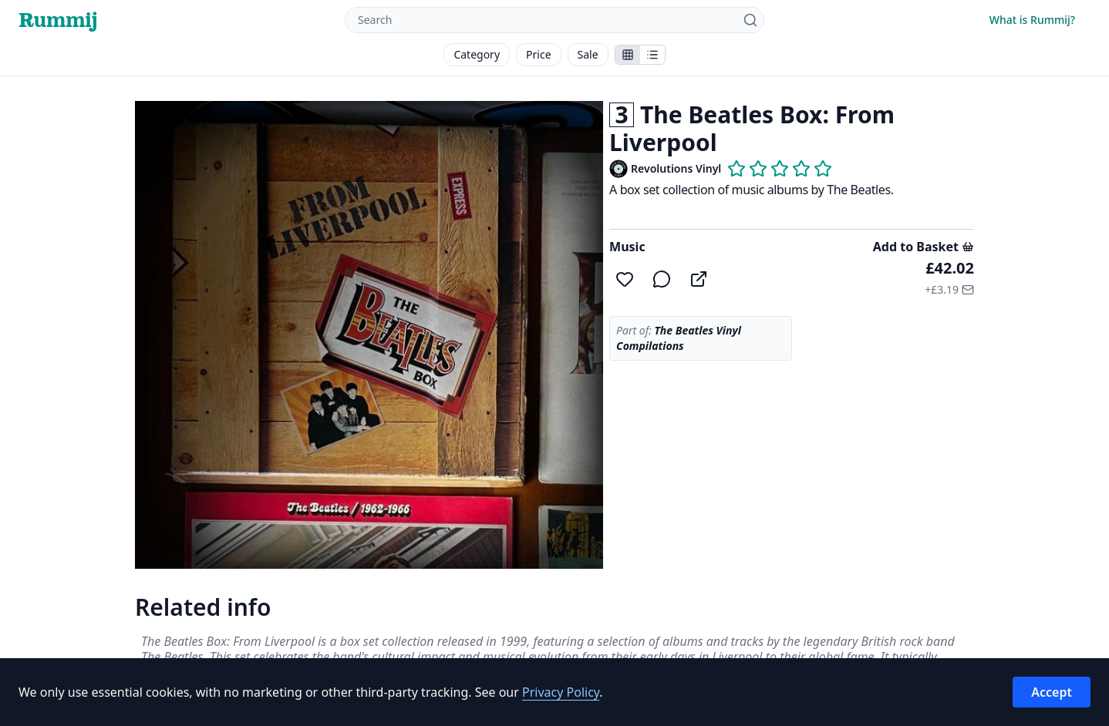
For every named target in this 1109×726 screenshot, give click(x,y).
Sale (588, 54)
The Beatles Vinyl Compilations (678, 338)
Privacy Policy (560, 692)
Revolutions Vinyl (676, 168)
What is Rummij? (1032, 19)
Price (538, 54)
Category (476, 54)
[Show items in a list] (652, 54)
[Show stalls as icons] (627, 54)
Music (627, 246)
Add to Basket (923, 246)
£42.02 (949, 267)
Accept (1051, 692)
